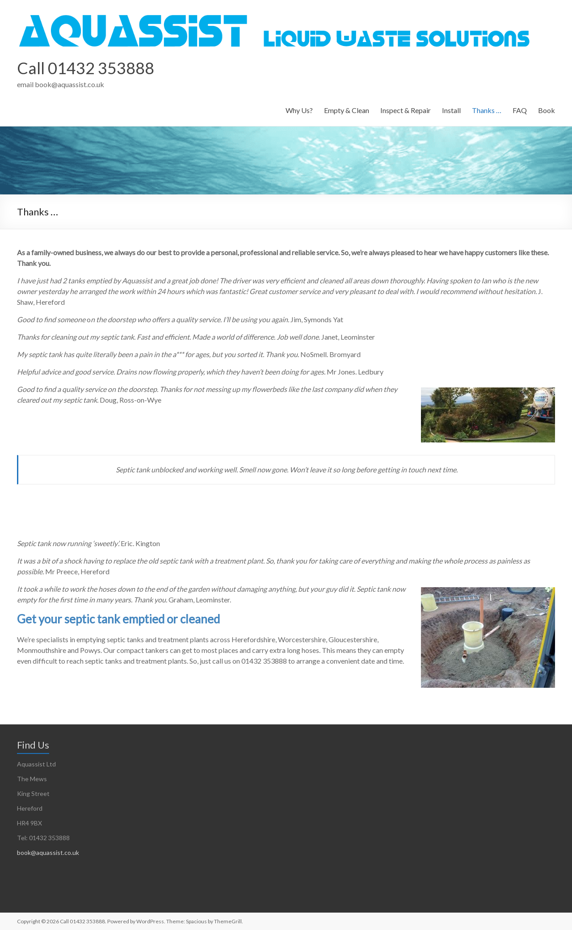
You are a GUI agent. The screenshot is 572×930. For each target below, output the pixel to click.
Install (451, 110)
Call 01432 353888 (85, 68)
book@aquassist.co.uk (48, 852)
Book (546, 110)
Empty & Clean (346, 110)
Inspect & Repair (405, 110)
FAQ (520, 110)
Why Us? (299, 110)
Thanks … (486, 110)
